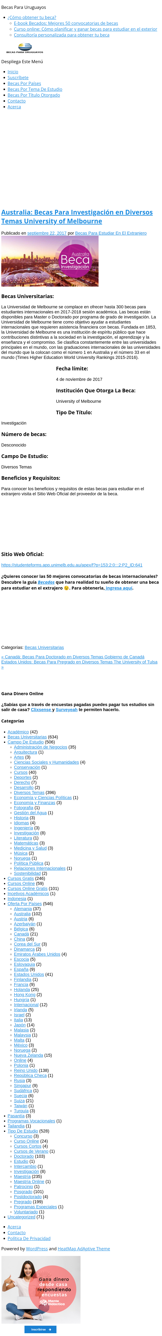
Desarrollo (24, 787)
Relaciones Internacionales (39, 868)
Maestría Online (29, 1181)
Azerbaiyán (24, 923)
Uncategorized (21, 1216)
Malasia (21, 1029)
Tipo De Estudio (23, 1131)
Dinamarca (24, 949)
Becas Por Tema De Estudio (35, 89)
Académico (18, 731)
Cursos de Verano (31, 1151)
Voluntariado (26, 1211)
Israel (19, 1014)
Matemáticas (26, 843)
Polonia (21, 1065)
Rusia (19, 1080)
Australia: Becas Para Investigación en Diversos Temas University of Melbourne (77, 216)
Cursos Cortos (27, 1146)
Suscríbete (18, 77)
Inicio (13, 72)
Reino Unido (26, 1070)
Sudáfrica (23, 1090)
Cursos (21, 772)
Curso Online (26, 1141)
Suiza (19, 1100)
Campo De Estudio (26, 742)
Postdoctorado (28, 1196)
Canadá (21, 934)
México (21, 1045)
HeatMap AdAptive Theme (84, 1249)
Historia (21, 817)
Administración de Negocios (40, 747)
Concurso (23, 1136)
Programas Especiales (35, 1206)
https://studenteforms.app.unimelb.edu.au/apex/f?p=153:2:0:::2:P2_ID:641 (72, 565)
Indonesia (17, 898)
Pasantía (16, 1115)
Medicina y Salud (30, 848)
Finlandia (22, 979)
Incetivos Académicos (28, 893)
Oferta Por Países (25, 903)
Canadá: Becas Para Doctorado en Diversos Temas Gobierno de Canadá (72, 656)
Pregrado (23, 1201)
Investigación (26, 832)
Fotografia (23, 807)
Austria (20, 918)
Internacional (26, 1004)
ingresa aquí (118, 588)
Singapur (22, 1085)
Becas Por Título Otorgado (34, 95)
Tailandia (16, 1125)
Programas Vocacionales (31, 1120)
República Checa (30, 1075)
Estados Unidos (29, 974)
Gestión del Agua (30, 812)
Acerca (14, 107)
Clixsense (41, 709)
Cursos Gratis (21, 878)
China (19, 939)
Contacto (17, 101)
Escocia (21, 959)
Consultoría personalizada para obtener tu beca (61, 35)
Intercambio (25, 1166)
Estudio (21, 1161)
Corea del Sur (27, 944)
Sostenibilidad (27, 873)
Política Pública (28, 863)
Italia (18, 1019)
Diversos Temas (29, 792)
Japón (20, 1024)
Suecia (20, 1095)
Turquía (21, 1110)
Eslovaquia (24, 964)
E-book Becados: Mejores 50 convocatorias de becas (66, 23)
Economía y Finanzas (34, 802)
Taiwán (20, 1105)
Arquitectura (25, 752)
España (21, 969)
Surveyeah (67, 709)
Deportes (22, 777)
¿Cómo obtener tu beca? (32, 17)
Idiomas (21, 822)
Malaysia (22, 1035)
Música (21, 853)
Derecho (22, 782)
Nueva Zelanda (28, 1055)
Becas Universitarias (44, 647)
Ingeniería (23, 827)
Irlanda (20, 1009)
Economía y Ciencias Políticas (43, 797)
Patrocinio (23, 1186)
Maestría (22, 1176)
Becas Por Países (24, 83)
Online (20, 1060)
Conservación (27, 767)
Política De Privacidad (29, 1238)
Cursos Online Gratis (27, 888)
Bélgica (21, 928)
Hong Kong (24, 994)
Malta (19, 1040)
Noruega (22, 858)
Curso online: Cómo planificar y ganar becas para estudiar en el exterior (85, 29)
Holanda (22, 989)
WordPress (37, 1249)
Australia (22, 913)
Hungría (21, 999)
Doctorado (24, 1156)
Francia (21, 984)
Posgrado (23, 1191)
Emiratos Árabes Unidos (37, 954)
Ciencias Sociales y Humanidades (46, 762)
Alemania (23, 908)
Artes (19, 757)
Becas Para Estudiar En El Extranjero (111, 233)
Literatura (23, 838)
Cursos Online (21, 883)
